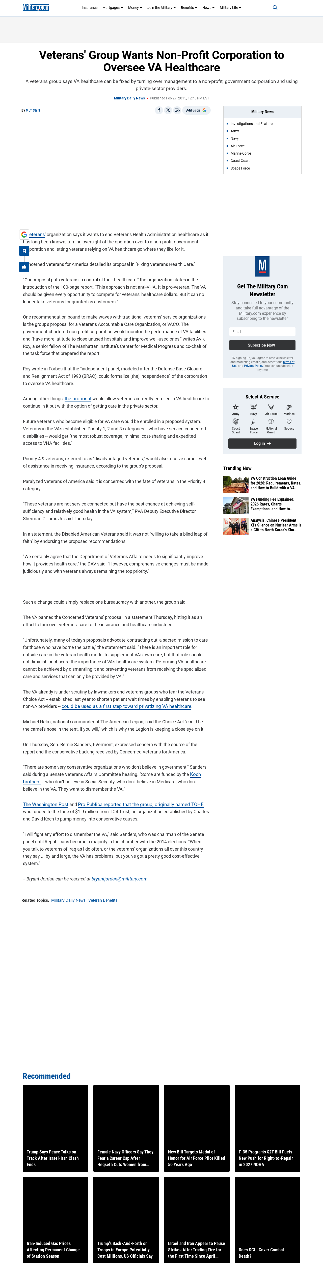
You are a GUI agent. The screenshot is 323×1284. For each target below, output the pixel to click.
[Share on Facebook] (159, 110)
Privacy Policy (253, 366)
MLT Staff (33, 110)
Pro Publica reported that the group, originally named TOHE (133, 803)
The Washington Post (42, 803)
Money (135, 7)
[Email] (177, 110)
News (208, 7)
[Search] (271, 8)
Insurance (89, 7)
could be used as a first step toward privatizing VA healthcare (121, 704)
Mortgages (112, 7)
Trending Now (237, 468)
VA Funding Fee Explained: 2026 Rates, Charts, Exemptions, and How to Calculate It (272, 504)
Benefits (189, 7)
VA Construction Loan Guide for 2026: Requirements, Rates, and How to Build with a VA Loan (276, 483)
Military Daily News (129, 98)
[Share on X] (168, 110)
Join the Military (161, 7)
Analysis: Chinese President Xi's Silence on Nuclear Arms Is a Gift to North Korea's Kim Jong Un (276, 525)
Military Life (230, 7)
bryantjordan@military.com (116, 870)
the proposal (75, 397)
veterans (34, 233)
